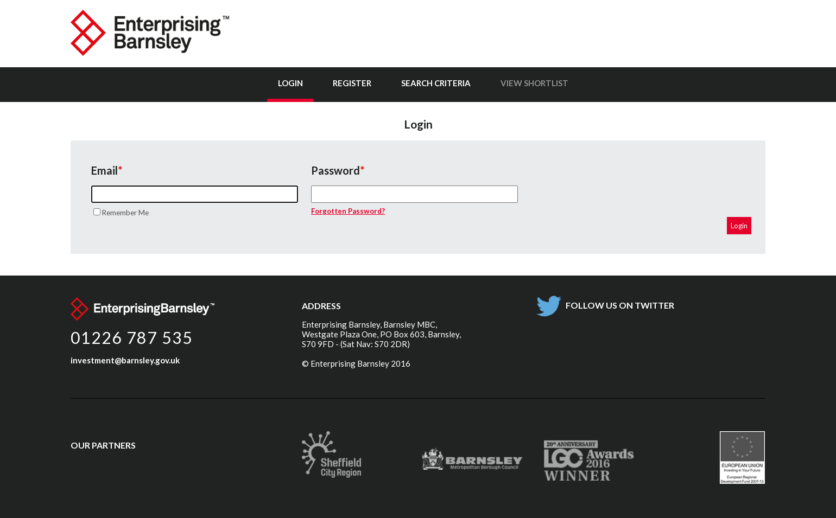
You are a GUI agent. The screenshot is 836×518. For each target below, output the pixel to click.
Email (104, 170)
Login (290, 83)
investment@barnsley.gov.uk (125, 360)
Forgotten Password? (348, 211)
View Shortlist (534, 83)
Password (335, 170)
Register (352, 83)
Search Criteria (436, 83)
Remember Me (125, 212)
